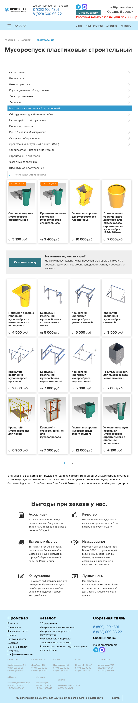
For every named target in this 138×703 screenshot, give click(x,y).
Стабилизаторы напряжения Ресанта (32, 150)
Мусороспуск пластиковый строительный (34, 108)
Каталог (17, 26)
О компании (14, 627)
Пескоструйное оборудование (28, 120)
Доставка (111, 25)
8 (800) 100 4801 (46, 9)
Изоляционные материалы (55, 638)
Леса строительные (21, 96)
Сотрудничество (17, 639)
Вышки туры (16, 78)
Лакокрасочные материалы (55, 642)
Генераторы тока (19, 84)
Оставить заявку (88, 12)
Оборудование (48, 623)
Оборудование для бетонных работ (31, 114)
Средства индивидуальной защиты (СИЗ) (34, 144)
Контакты (126, 25)
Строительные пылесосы (24, 156)
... (71, 463)
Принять (114, 697)
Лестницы (15, 102)
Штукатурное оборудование (26, 168)
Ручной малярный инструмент (27, 132)
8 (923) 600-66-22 (47, 14)
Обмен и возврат (17, 646)
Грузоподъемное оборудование (29, 90)
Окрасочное (16, 72)
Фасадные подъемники (23, 162)
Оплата (11, 635)
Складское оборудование (25, 138)
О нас (79, 25)
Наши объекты (94, 25)
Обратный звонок (120, 12)
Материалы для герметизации (57, 627)
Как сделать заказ (17, 631)
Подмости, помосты (21, 126)
